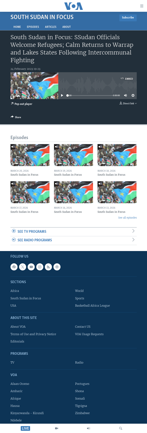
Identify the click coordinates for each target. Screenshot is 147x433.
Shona (79, 391)
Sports (79, 298)
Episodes (33, 27)
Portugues (82, 384)
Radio (79, 363)
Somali (80, 398)
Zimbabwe (82, 413)
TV (12, 363)
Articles (50, 27)
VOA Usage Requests (89, 334)
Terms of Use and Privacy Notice (33, 334)
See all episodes (127, 217)
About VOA (18, 327)
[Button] (16, 118)
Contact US (82, 327)
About (66, 27)
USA (13, 305)
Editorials (17, 341)
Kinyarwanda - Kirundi (27, 413)
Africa (14, 291)
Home (17, 27)
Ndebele (16, 420)
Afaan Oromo (19, 384)
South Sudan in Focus (25, 298)
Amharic (16, 391)
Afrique (15, 398)
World (79, 291)
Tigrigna (81, 406)
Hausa (15, 406)
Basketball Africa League (92, 305)
